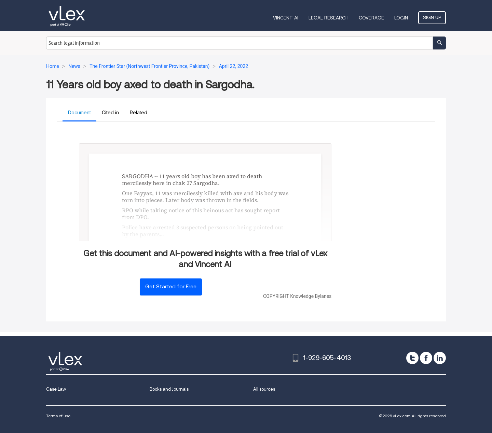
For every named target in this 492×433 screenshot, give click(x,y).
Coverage (371, 17)
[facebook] (426, 358)
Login (401, 17)
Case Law (56, 389)
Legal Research (328, 17)
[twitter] (412, 358)
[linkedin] (440, 358)
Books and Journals (169, 389)
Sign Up (432, 17)
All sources (264, 389)
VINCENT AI (285, 17)
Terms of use (58, 416)
